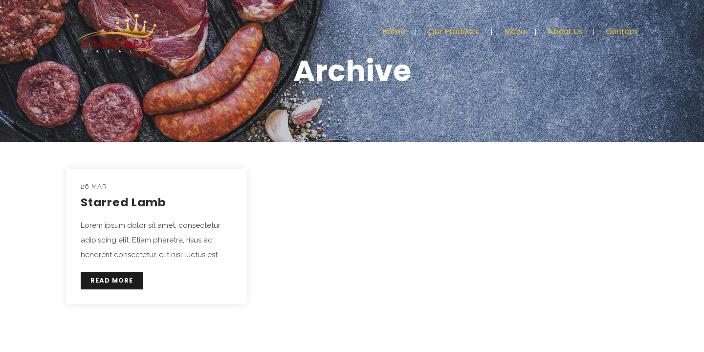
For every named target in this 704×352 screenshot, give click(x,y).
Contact (622, 31)
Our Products (453, 31)
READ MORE (111, 280)
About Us (565, 31)
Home (393, 31)
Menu (514, 31)
